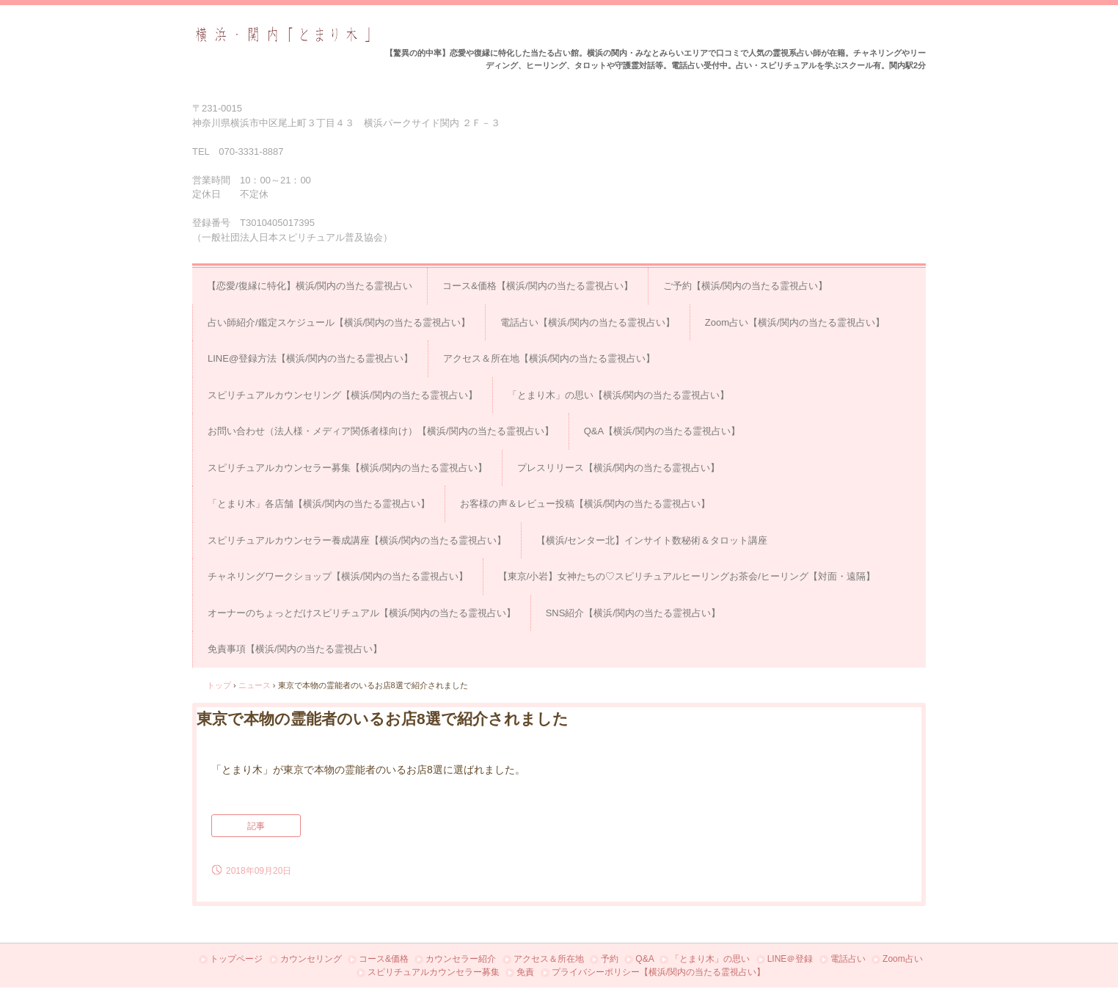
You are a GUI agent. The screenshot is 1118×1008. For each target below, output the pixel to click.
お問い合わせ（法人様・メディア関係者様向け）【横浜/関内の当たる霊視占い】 (381, 431)
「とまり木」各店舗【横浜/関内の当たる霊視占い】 (319, 503)
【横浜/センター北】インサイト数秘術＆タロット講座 (652, 540)
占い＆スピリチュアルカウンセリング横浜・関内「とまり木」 (282, 34)
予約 (609, 959)
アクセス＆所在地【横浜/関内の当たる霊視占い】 (549, 358)
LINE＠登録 (790, 959)
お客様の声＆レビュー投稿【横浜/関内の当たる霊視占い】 (585, 503)
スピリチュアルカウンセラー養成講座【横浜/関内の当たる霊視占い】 (357, 540)
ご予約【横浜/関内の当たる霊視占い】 (745, 285)
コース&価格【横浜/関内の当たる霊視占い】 (537, 285)
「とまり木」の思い (710, 959)
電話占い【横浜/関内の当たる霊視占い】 (587, 322)
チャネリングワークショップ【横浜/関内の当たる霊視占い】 (338, 576)
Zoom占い (903, 959)
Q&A (644, 959)
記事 (256, 826)
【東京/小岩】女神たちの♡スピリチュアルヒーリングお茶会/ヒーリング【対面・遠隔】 (686, 576)
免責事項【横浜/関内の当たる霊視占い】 (295, 648)
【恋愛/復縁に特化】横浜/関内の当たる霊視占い (309, 285)
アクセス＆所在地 (549, 959)
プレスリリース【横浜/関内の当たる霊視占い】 (618, 467)
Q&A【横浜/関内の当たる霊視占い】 (662, 431)
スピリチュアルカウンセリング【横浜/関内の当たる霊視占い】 (343, 395)
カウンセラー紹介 (460, 959)
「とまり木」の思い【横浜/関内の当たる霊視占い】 (619, 395)
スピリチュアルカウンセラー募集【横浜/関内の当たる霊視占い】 (347, 467)
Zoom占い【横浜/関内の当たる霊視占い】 (795, 322)
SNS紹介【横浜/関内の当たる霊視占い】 (633, 612)
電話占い (848, 959)
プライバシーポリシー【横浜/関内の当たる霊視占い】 (658, 972)
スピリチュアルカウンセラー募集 (434, 972)
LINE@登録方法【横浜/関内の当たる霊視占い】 (310, 358)
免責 (525, 972)
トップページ (236, 959)
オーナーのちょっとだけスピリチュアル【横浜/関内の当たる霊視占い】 (362, 612)
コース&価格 (384, 959)
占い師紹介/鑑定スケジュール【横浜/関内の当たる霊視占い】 (339, 322)
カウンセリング (311, 959)
